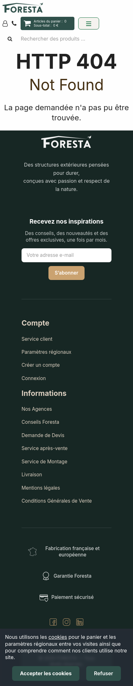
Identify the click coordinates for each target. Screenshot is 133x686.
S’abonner (67, 273)
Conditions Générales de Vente (57, 501)
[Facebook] (53, 623)
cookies (57, 637)
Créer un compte (41, 365)
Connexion (34, 378)
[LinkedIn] (80, 623)
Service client (37, 339)
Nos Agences (37, 409)
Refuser (103, 673)
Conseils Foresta (40, 422)
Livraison (32, 475)
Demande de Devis (43, 435)
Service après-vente (44, 448)
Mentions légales (41, 488)
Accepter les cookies (46, 673)
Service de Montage (44, 462)
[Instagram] (66, 623)
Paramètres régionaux (46, 352)
